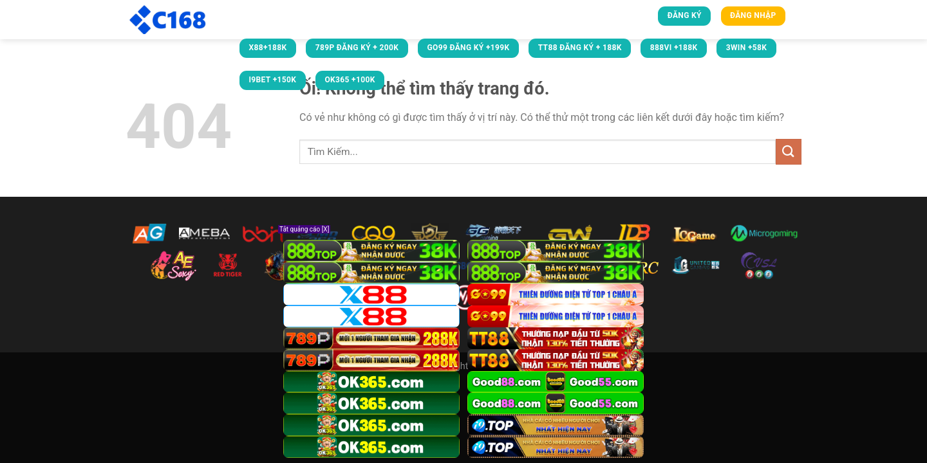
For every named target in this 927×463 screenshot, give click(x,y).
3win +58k (746, 47)
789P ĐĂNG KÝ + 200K (357, 47)
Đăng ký (685, 15)
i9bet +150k (272, 79)
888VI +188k (674, 47)
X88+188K (267, 47)
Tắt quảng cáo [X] (304, 229)
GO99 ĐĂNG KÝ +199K (468, 47)
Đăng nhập (753, 15)
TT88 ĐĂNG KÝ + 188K (580, 47)
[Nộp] (788, 151)
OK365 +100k (349, 79)
